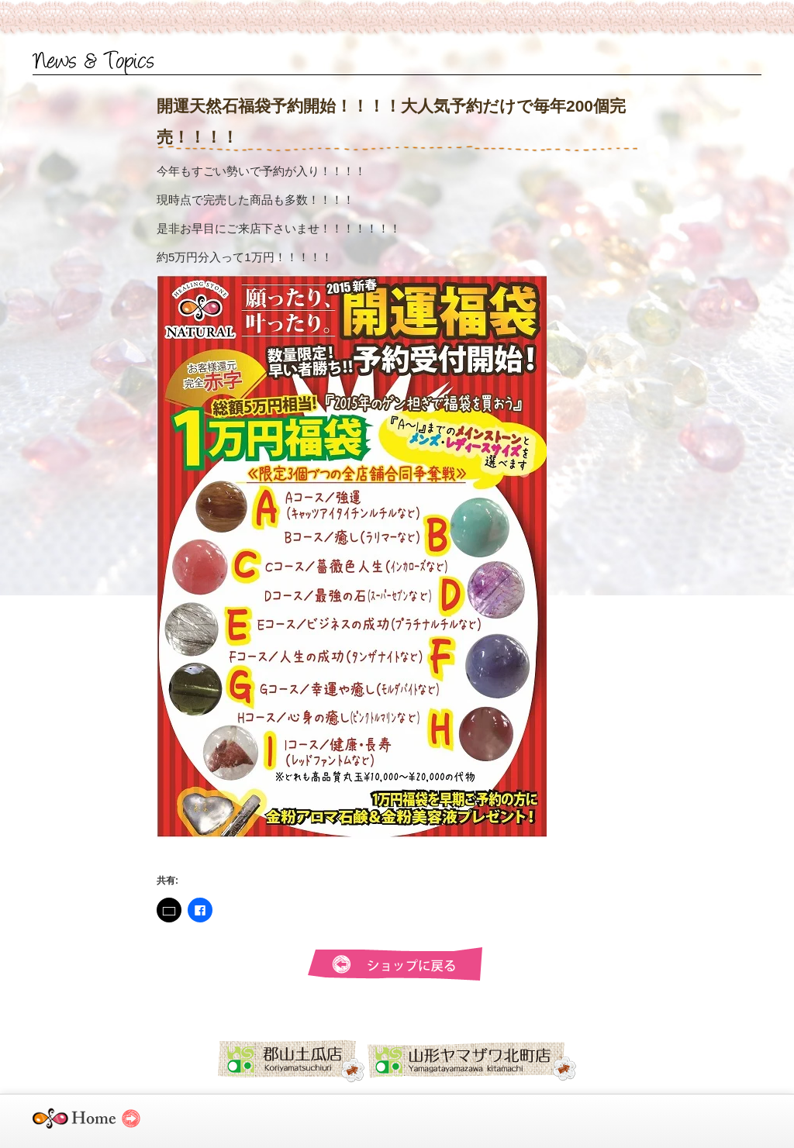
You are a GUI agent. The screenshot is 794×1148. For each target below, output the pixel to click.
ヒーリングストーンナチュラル (100, 1125)
